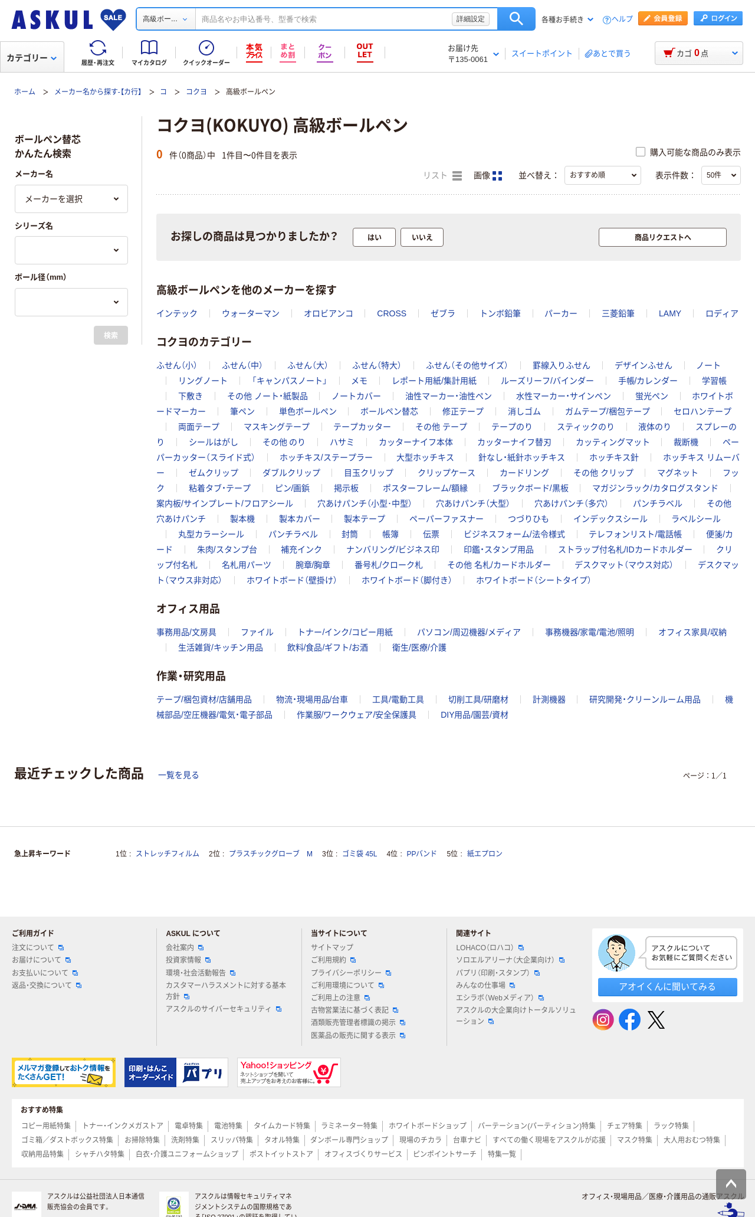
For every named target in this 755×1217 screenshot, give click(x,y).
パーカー (560, 313)
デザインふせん (643, 365)
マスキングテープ (277, 426)
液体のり (654, 426)
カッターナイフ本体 (416, 442)
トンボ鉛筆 (500, 313)
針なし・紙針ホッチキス (521, 457)
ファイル (257, 632)
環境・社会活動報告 (200, 973)
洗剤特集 (185, 1140)
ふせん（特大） (377, 365)
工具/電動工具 (398, 699)
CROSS (391, 313)
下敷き (190, 396)
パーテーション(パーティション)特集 (537, 1126)
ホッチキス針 (614, 457)
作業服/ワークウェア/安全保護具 (357, 714)
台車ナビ (467, 1140)
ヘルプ (622, 20)
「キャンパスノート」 (289, 380)
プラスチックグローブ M (271, 854)
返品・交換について (46, 986)
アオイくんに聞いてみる (667, 987)
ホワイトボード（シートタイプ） (534, 580)
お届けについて (41, 960)
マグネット (677, 472)
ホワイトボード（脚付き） (407, 580)
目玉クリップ (368, 472)
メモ (359, 380)
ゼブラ (443, 313)
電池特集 (228, 1126)
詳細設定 (471, 18)
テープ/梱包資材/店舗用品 (204, 699)
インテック (177, 313)
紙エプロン (485, 854)
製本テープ (364, 519)
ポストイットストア (281, 1154)
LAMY (670, 313)
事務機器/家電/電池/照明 (590, 632)
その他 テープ (441, 426)
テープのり (512, 426)
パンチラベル (657, 503)
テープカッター (362, 426)
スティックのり (586, 426)
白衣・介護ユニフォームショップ (187, 1154)
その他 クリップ (603, 472)
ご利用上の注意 (340, 998)
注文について (38, 948)
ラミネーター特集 (349, 1126)
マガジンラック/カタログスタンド (655, 488)
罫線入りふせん (561, 365)
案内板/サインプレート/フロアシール (224, 503)
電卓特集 (189, 1126)
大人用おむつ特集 (692, 1140)
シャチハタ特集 (99, 1154)
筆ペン (242, 411)
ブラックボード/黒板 (530, 488)
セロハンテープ (702, 411)
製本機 (242, 519)
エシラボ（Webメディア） (499, 998)
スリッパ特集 (232, 1140)
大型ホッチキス (425, 457)
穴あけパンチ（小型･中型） (364, 503)
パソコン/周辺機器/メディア (469, 632)
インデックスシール (610, 519)
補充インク (301, 549)
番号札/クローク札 (388, 565)
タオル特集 (282, 1140)
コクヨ (196, 92)
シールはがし (213, 442)
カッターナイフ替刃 (514, 442)
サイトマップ (332, 948)
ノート (708, 365)
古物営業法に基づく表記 (354, 1010)
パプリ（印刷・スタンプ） (498, 973)
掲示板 (346, 488)
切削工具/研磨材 (478, 699)
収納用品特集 (42, 1154)
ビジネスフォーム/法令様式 (514, 534)
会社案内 (184, 948)
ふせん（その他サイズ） (467, 365)
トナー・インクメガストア (122, 1126)
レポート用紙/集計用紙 (434, 380)
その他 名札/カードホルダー (499, 565)
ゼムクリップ (213, 472)
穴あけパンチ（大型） (473, 503)
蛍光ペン (651, 396)
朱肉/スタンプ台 (227, 549)
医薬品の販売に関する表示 (358, 1036)
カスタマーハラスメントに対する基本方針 (226, 991)
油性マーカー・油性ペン (448, 396)
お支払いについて (45, 973)
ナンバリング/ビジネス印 (392, 549)
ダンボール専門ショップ (349, 1140)
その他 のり (284, 442)
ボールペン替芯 (389, 411)
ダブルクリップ (291, 472)
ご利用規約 (333, 960)
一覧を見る (178, 775)
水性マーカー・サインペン (563, 396)
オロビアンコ (328, 313)
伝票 (431, 534)
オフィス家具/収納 (692, 632)
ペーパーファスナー (446, 519)
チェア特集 (624, 1126)
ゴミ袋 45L (359, 854)
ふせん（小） (177, 365)
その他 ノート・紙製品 (267, 396)
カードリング (524, 472)
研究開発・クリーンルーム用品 (645, 699)
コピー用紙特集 (46, 1126)
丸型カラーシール (211, 534)
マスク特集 (634, 1140)
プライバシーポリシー (351, 973)
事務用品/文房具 (186, 632)
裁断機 (686, 442)
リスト (442, 176)
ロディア (721, 313)
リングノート (203, 380)
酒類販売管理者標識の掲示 (358, 1023)
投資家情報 (188, 960)
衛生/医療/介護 (419, 647)
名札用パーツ (246, 565)
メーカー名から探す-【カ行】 (98, 92)
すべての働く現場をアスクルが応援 (549, 1140)
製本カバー (299, 519)
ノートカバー (356, 396)
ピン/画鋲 (292, 488)
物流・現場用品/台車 (312, 699)
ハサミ (342, 442)
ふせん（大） (308, 365)
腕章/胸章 (313, 565)
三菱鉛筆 (618, 313)
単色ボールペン (308, 411)
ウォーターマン (251, 313)
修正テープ (463, 411)
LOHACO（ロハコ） (490, 948)
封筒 (350, 534)
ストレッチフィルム (167, 854)
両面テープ (198, 426)
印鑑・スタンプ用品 (499, 549)
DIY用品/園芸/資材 (474, 714)
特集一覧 (502, 1154)
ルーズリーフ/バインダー (547, 380)
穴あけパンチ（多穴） (571, 503)
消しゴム (524, 411)
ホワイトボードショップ (428, 1126)
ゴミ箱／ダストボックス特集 (67, 1140)
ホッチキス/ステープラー (326, 457)
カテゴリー (31, 58)
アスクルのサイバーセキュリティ (223, 1009)
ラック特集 (671, 1126)
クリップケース (446, 472)
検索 (516, 19)
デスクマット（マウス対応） (624, 565)
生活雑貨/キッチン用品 (220, 647)
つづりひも (528, 519)
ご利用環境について (347, 986)
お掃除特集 (142, 1140)
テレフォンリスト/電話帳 (635, 534)
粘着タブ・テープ (220, 488)
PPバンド (421, 854)
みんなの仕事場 (485, 986)
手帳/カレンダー (648, 380)
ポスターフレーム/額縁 (425, 488)
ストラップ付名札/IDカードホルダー (625, 549)
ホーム (24, 92)
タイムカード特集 (282, 1126)
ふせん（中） (242, 365)
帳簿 (390, 534)
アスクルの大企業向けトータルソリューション (516, 1016)
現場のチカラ (420, 1140)
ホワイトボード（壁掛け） (292, 580)
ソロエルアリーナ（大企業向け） (510, 960)
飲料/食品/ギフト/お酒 (328, 647)
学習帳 (714, 380)
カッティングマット (613, 442)
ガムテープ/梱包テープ (607, 411)
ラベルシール (696, 519)
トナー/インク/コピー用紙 (345, 632)
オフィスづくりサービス (363, 1154)
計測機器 (549, 699)
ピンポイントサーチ (445, 1154)
